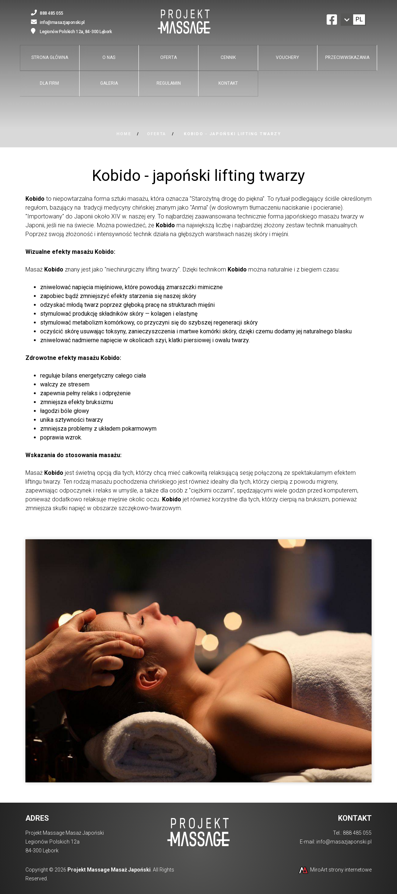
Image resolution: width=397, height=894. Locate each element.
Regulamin (169, 83)
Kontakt (228, 83)
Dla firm (49, 83)
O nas (108, 57)
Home (123, 134)
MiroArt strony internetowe (335, 870)
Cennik (228, 57)
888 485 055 (357, 833)
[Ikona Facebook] (332, 18)
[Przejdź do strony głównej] (184, 22)
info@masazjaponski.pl (344, 842)
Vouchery (287, 57)
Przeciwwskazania (347, 57)
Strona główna (49, 57)
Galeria (109, 83)
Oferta (168, 57)
